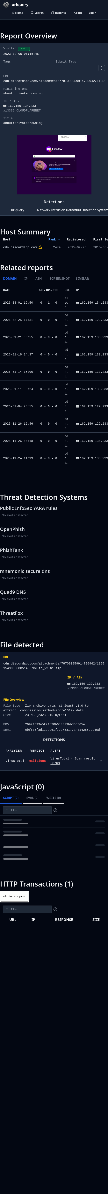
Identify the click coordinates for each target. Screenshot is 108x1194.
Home (17, 13)
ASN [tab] (38, 278)
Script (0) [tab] (10, 798)
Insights (58, 13)
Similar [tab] (82, 278)
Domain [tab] (10, 278)
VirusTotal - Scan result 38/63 (72, 761)
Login (92, 13)
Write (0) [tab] (53, 798)
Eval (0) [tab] (32, 798)
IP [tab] (26, 278)
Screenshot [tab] (60, 278)
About (78, 13)
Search (37, 13)
